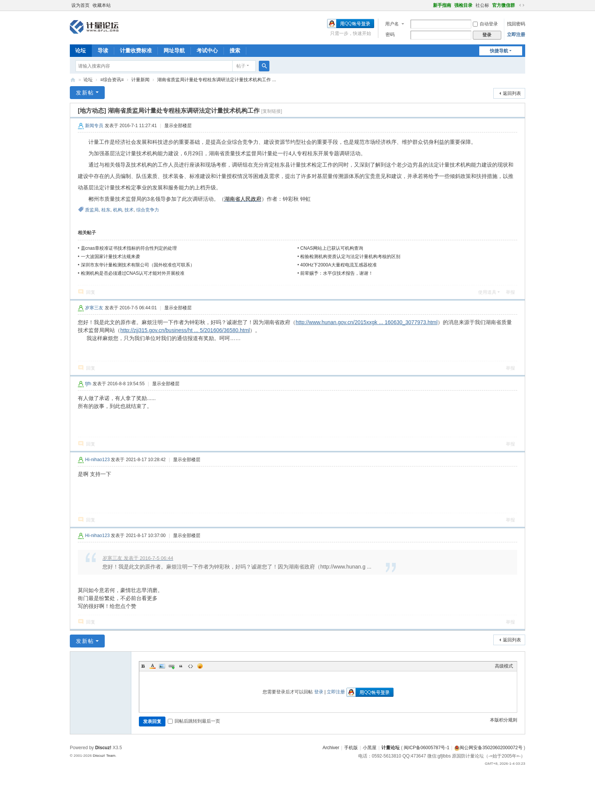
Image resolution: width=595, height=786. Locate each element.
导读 (103, 50)
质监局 (92, 210)
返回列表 (512, 93)
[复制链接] (271, 111)
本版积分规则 (503, 720)
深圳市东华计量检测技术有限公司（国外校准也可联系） (138, 265)
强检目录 (463, 5)
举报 (510, 292)
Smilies (200, 666)
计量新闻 (140, 79)
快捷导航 (499, 51)
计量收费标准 (136, 50)
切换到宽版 (521, 5)
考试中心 (207, 50)
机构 (117, 210)
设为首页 (80, 5)
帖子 (241, 66)
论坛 (80, 50)
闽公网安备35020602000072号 (488, 747)
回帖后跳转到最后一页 (194, 721)
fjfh (88, 383)
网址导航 (174, 50)
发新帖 (85, 93)
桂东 (105, 210)
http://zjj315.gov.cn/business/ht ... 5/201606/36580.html (185, 330)
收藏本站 (102, 5)
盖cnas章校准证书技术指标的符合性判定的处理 (129, 248)
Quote (181, 666)
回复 (90, 292)
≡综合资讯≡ (112, 79)
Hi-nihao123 (97, 459)
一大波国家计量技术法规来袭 (110, 256)
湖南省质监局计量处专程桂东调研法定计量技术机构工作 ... (216, 79)
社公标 (482, 5)
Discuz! (103, 747)
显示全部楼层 (178, 125)
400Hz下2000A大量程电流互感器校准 (338, 265)
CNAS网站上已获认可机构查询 (331, 248)
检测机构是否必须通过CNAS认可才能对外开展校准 (132, 273)
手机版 (351, 747)
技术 (129, 210)
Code (190, 666)
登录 (318, 692)
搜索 (235, 50)
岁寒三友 (94, 307)
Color (152, 666)
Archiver (331, 747)
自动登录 (485, 24)
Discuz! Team (104, 755)
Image (162, 666)
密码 (390, 34)
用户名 (392, 24)
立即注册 (516, 34)
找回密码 (516, 24)
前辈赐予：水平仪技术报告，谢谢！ (336, 273)
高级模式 (504, 666)
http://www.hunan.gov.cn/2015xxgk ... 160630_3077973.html (367, 322)
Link (171, 666)
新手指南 (442, 5)
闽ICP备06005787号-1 (426, 747)
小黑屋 (369, 747)
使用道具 (487, 292)
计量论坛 (73, 79)
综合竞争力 (147, 210)
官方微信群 (503, 5)
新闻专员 (94, 125)
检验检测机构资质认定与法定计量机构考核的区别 (350, 256)
